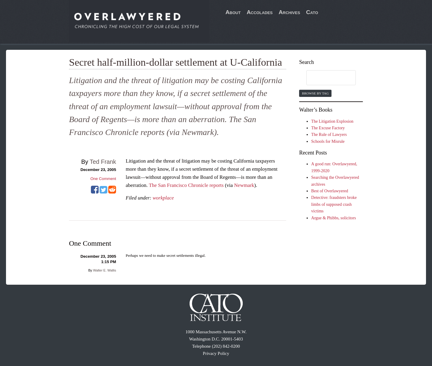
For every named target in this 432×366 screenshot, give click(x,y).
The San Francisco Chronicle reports (186, 185)
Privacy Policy (216, 353)
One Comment (103, 178)
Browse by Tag (315, 93)
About (233, 12)
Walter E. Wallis (104, 270)
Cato (312, 12)
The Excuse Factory (328, 128)
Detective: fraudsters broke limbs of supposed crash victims (334, 204)
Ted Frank (103, 161)
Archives (289, 12)
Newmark (244, 185)
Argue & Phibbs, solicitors (333, 218)
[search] (325, 78)
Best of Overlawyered (329, 191)
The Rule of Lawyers (329, 134)
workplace (163, 198)
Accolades (260, 12)
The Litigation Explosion (332, 121)
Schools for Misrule (327, 141)
